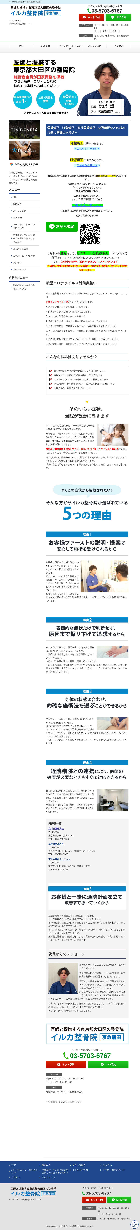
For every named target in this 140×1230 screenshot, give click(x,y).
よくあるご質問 (20, 249)
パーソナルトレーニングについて (24, 226)
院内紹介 (17, 204)
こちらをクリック (87, 148)
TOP (21, 46)
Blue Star (45, 46)
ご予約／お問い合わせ (24, 256)
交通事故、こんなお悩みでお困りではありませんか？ (24, 238)
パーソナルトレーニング (70, 47)
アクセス (118, 46)
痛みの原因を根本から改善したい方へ (24, 287)
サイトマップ (19, 269)
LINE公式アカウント (87, 205)
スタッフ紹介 (94, 46)
